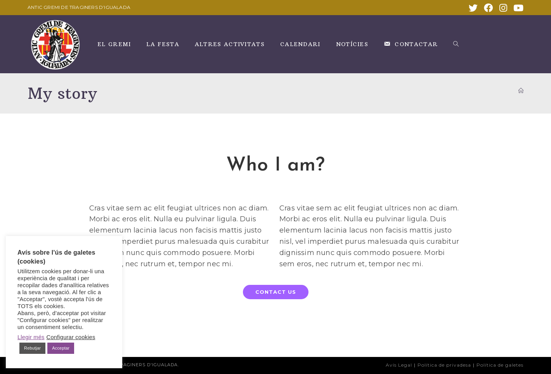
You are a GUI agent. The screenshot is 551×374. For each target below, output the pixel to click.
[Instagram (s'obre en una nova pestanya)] (503, 7)
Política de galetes (499, 365)
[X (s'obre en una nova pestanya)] (473, 7)
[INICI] (520, 91)
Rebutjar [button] (32, 348)
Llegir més (31, 337)
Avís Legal (399, 365)
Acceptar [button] (60, 348)
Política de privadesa (444, 365)
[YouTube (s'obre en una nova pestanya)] (516, 7)
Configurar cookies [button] (71, 337)
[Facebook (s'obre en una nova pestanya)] (488, 7)
